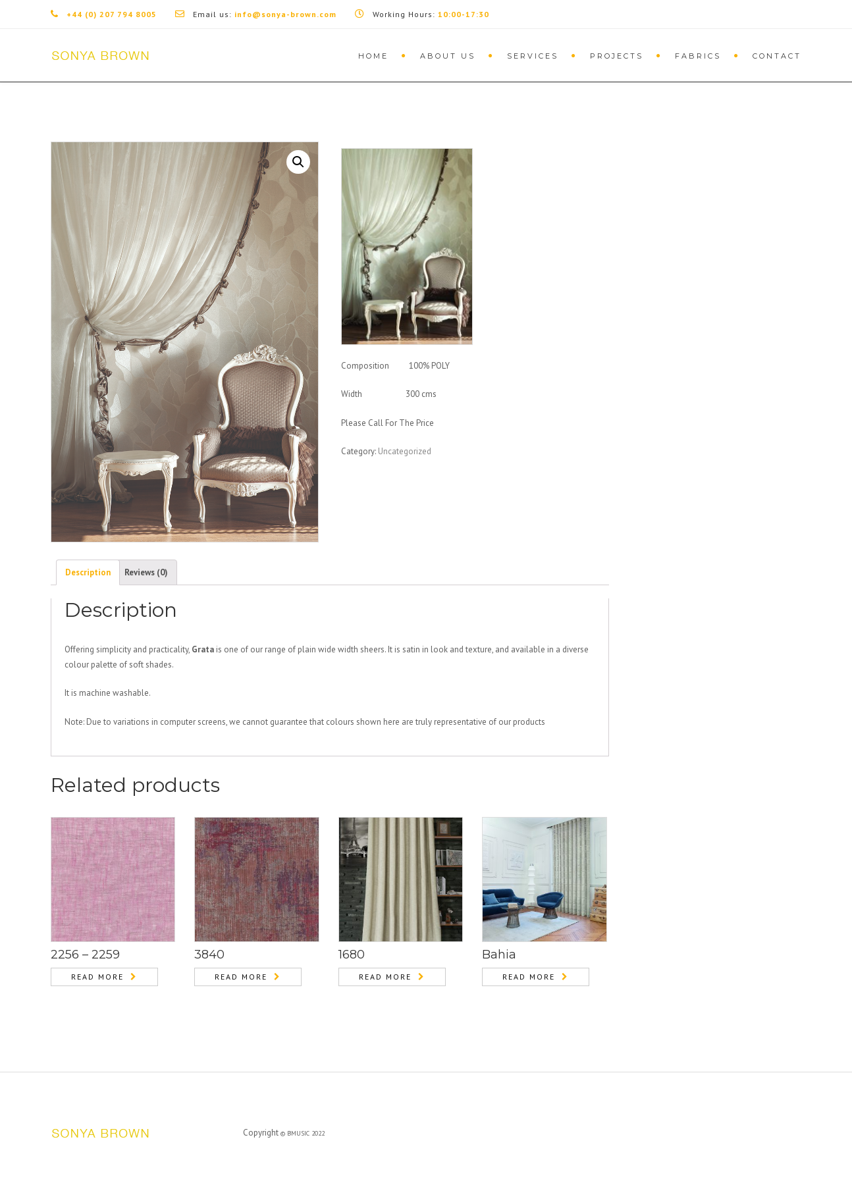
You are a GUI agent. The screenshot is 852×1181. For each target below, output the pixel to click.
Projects (616, 56)
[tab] (88, 572)
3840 (209, 954)
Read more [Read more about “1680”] (385, 977)
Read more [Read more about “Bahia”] (528, 977)
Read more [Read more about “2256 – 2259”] (97, 977)
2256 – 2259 (85, 954)
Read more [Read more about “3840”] (241, 977)
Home (373, 56)
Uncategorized (404, 451)
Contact (777, 56)
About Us (447, 56)
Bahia (499, 954)
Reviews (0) (146, 572)
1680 (351, 954)
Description (88, 572)
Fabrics (698, 56)
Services (532, 56)
